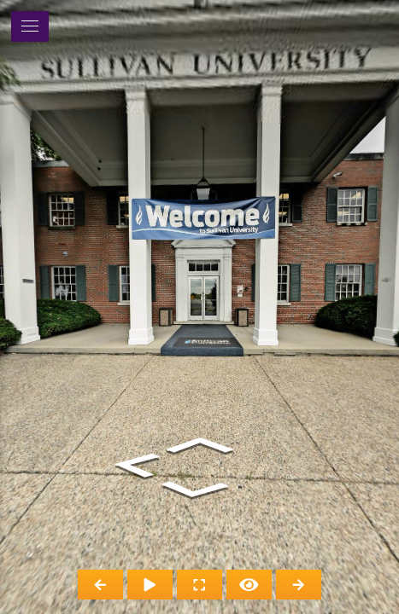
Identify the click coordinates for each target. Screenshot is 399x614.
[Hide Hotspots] (249, 585)
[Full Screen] (199, 585)
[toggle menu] (30, 26)
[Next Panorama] (298, 585)
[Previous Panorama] (100, 585)
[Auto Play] (150, 585)
